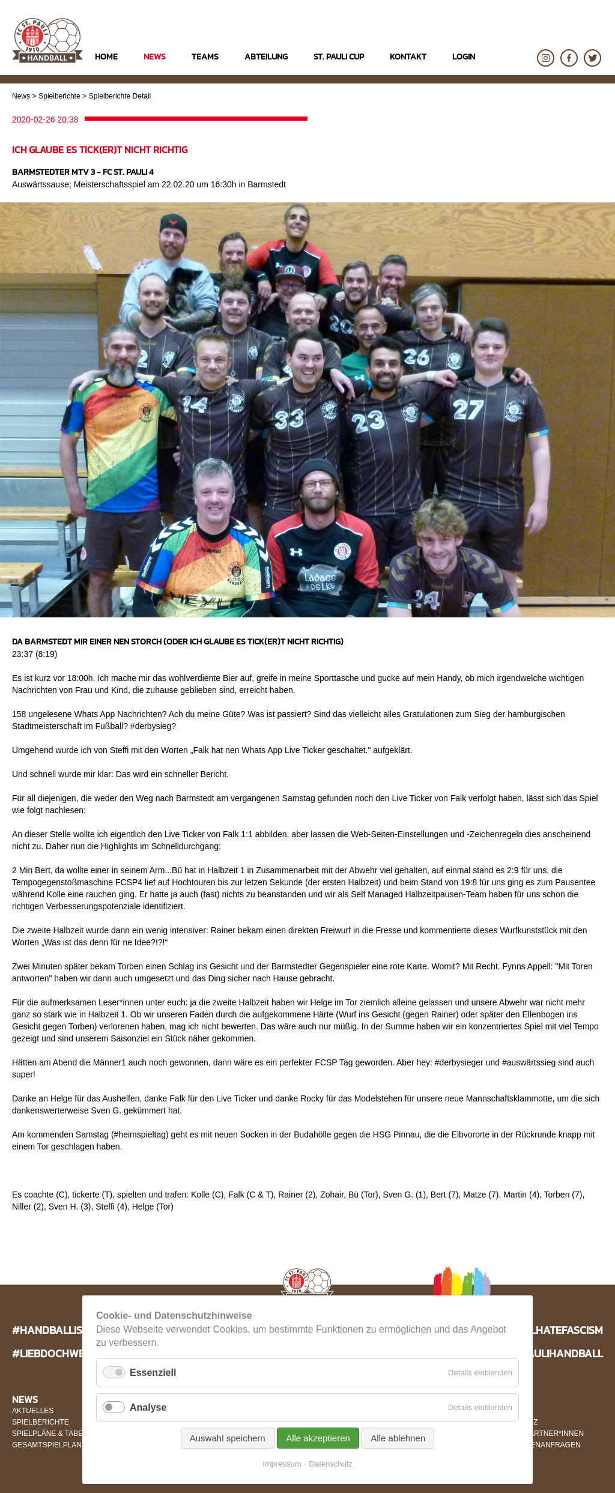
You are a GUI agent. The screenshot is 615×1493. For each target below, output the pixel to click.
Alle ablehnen (398, 1438)
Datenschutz (331, 1463)
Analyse (148, 1407)
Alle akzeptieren (318, 1438)
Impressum (281, 1463)
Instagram (545, 58)
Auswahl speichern (227, 1438)
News (21, 96)
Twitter (592, 58)
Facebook (569, 58)
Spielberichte (59, 96)
